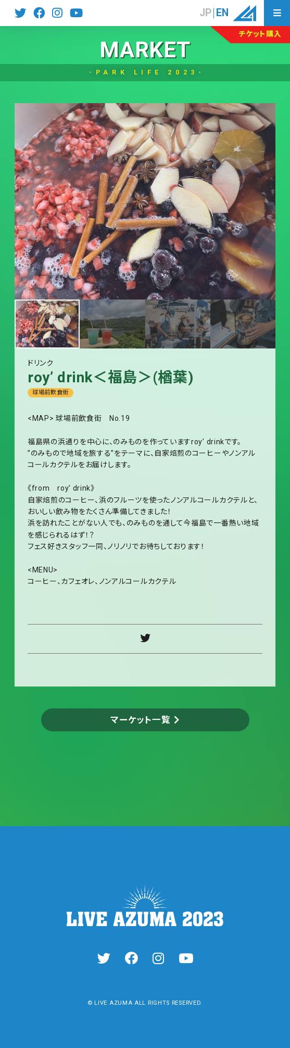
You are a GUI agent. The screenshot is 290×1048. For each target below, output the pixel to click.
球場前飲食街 (50, 392)
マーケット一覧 (140, 720)
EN (222, 13)
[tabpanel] (145, 201)
